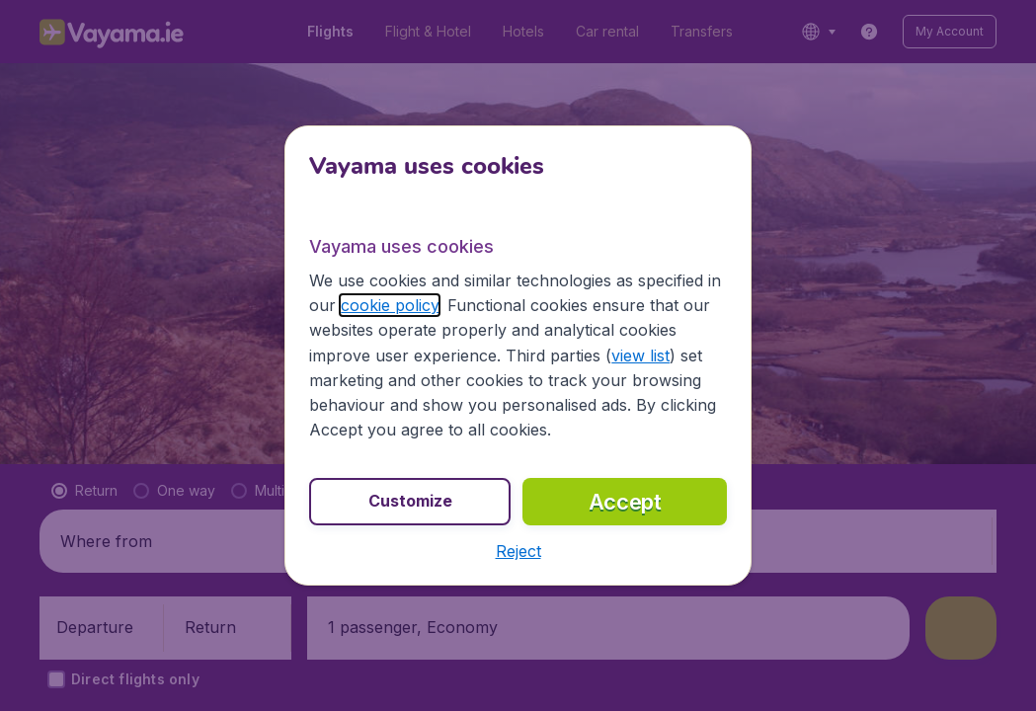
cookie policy (389, 305)
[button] (518, 551)
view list (640, 355)
